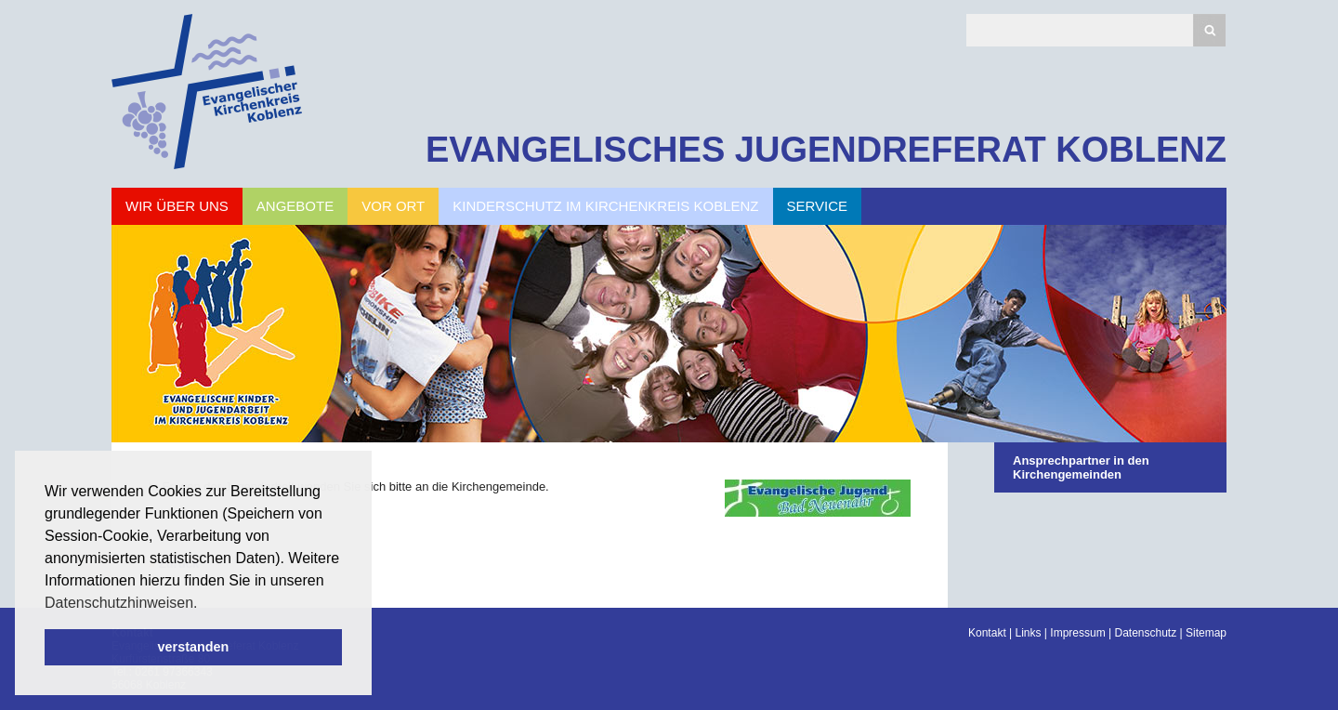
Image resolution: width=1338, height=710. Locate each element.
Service (817, 206)
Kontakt (987, 632)
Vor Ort (393, 206)
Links (1029, 632)
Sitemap (1206, 632)
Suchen (1209, 30)
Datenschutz (1145, 632)
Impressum (1077, 632)
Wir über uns (177, 206)
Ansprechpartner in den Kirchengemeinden (1081, 467)
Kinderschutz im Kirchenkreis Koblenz (605, 206)
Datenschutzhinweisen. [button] (121, 603)
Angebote (295, 206)
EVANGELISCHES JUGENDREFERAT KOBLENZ (826, 149)
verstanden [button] (194, 646)
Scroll (46, 645)
